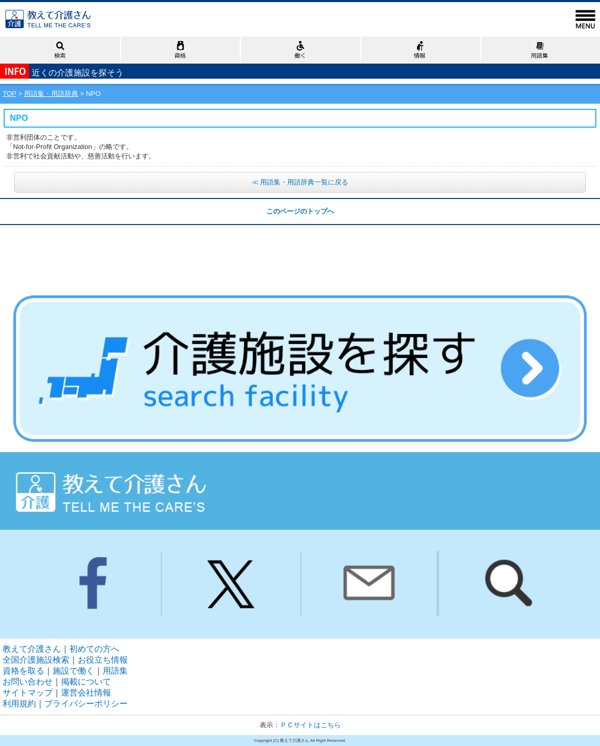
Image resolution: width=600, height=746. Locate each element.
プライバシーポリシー (86, 703)
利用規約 (19, 703)
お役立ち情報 (103, 659)
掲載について (86, 681)
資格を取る (23, 670)
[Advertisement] (300, 251)
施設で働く (73, 670)
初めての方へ (94, 648)
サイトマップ (28, 692)
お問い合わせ (28, 681)
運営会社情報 (86, 692)
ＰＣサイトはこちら (310, 725)
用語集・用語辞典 (51, 93)
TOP (9, 93)
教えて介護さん (32, 648)
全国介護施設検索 (36, 659)
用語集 (115, 670)
